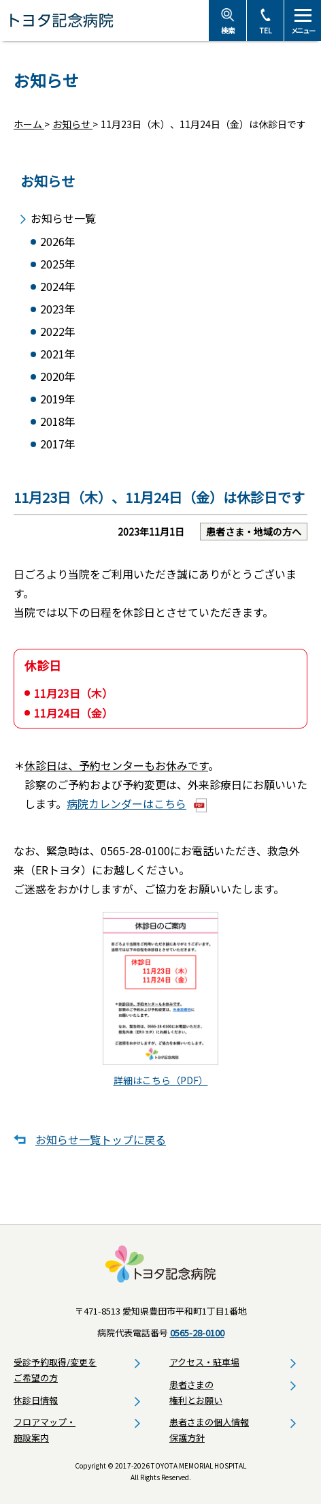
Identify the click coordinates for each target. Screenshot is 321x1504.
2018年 (57, 421)
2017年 (57, 444)
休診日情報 (36, 1400)
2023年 (57, 309)
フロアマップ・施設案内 (44, 1429)
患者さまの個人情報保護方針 (209, 1429)
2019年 (57, 399)
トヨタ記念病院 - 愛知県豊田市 (104, 20)
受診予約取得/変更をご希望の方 (55, 1369)
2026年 (57, 241)
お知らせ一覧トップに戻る (100, 1139)
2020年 (57, 376)
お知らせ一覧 (63, 218)
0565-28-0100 (197, 1332)
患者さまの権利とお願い (195, 1392)
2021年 (57, 354)
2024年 (57, 286)
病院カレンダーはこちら (126, 803)
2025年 (57, 264)
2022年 (57, 331)
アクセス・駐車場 (204, 1361)
